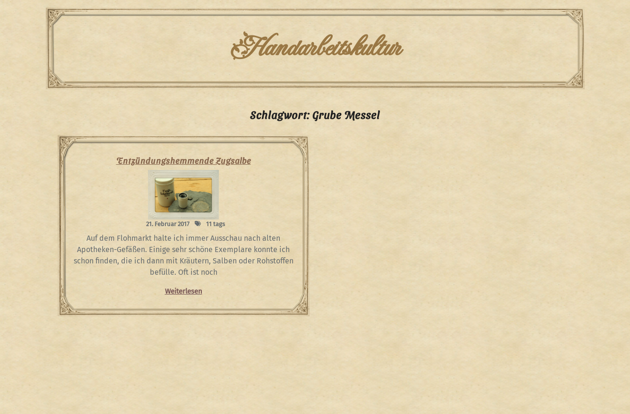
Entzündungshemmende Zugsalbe (183, 160)
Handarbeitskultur (315, 48)
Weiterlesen (183, 291)
